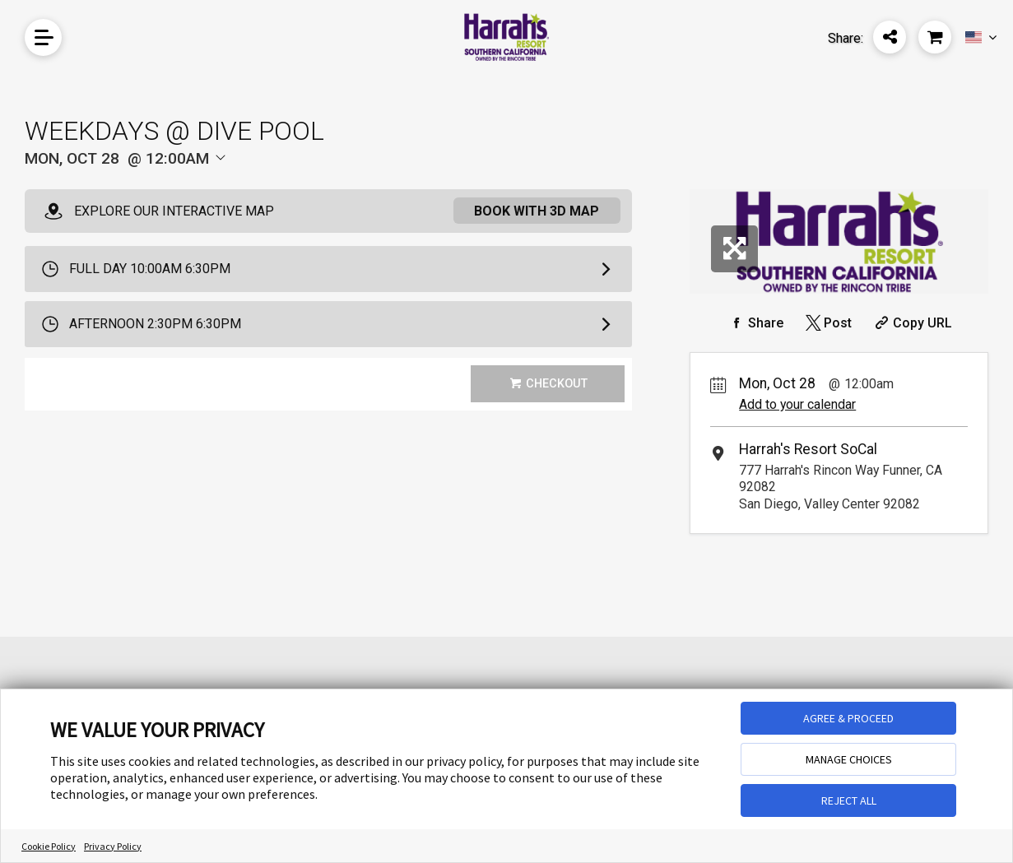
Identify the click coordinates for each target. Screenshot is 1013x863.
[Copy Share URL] (911, 322)
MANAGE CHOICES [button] (849, 759)
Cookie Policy (48, 846)
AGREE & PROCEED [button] (848, 718)
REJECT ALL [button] (848, 800)
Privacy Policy (113, 846)
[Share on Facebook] (754, 322)
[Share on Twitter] (827, 322)
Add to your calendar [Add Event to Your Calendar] (797, 404)
